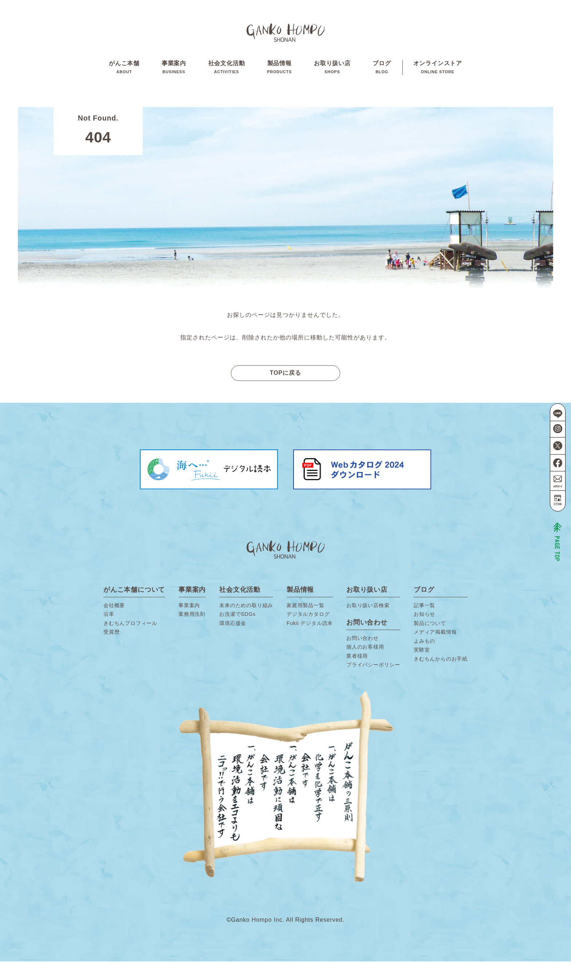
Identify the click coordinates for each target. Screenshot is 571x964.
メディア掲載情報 (435, 634)
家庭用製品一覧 (305, 608)
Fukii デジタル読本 (310, 626)
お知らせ (424, 616)
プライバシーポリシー (373, 667)
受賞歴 (111, 634)
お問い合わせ (362, 641)
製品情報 (279, 68)
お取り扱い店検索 (367, 608)
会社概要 (114, 608)
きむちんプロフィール (130, 626)
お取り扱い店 (332, 68)
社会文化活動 (226, 68)
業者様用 (357, 658)
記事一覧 (424, 608)
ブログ (382, 68)
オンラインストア (437, 68)
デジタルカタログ (308, 616)
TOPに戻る (286, 375)
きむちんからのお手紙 (441, 661)
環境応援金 (232, 626)
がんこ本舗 (124, 68)
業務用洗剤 (191, 616)
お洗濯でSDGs (237, 616)
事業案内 (174, 68)
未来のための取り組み (246, 608)
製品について (430, 626)
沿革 (108, 616)
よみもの (424, 643)
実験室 (422, 652)
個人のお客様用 (365, 649)
